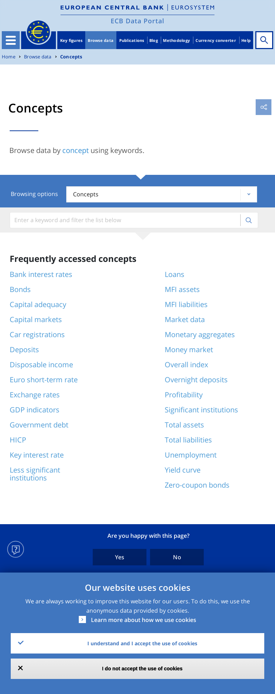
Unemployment (191, 455)
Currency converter (216, 40)
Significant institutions (201, 410)
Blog (153, 40)
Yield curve (183, 470)
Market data (185, 319)
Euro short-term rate (44, 379)
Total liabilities (188, 440)
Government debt (39, 425)
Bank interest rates (41, 274)
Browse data (101, 40)
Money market (189, 349)
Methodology (176, 40)
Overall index (186, 364)
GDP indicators (34, 410)
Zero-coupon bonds (197, 485)
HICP (18, 440)
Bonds (20, 289)
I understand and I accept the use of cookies (142, 643)
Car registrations (37, 334)
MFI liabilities (186, 304)
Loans (174, 274)
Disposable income (41, 364)
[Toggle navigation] (11, 40)
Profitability (184, 394)
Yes (119, 557)
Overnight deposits (196, 379)
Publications (131, 40)
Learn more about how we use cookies (143, 620)
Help (246, 40)
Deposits (24, 349)
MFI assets (182, 289)
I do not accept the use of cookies (142, 668)
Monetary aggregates (200, 334)
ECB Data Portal (137, 20)
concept (75, 150)
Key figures (71, 40)
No (177, 557)
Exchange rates (35, 394)
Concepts (71, 57)
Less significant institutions (35, 474)
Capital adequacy (38, 304)
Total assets (184, 425)
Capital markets (36, 319)
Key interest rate (37, 455)
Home (8, 57)
